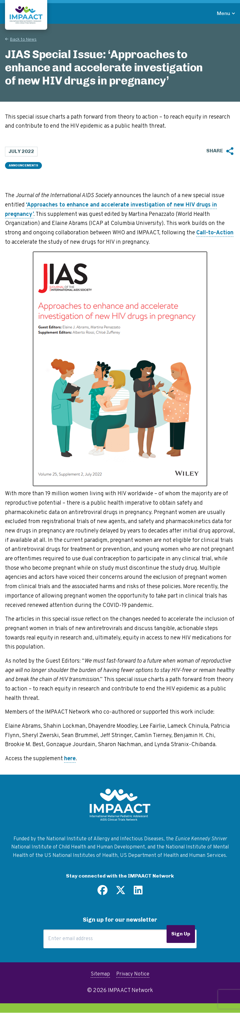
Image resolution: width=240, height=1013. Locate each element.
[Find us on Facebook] (103, 892)
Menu (223, 13)
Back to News (23, 39)
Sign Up (180, 934)
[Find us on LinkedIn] (138, 892)
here (70, 758)
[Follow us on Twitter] (121, 892)
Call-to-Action (214, 233)
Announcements (23, 165)
